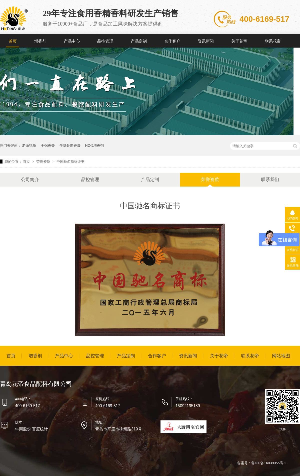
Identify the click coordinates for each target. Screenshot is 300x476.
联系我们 (270, 179)
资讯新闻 (206, 41)
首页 (13, 41)
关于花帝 (239, 41)
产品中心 (72, 41)
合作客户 (172, 41)
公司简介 (30, 179)
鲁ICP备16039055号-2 (268, 463)
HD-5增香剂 (94, 145)
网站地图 (281, 355)
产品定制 (139, 41)
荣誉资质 (43, 162)
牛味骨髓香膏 (70, 145)
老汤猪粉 (29, 145)
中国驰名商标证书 (70, 162)
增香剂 (40, 41)
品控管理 (105, 41)
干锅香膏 (48, 145)
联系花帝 (273, 41)
